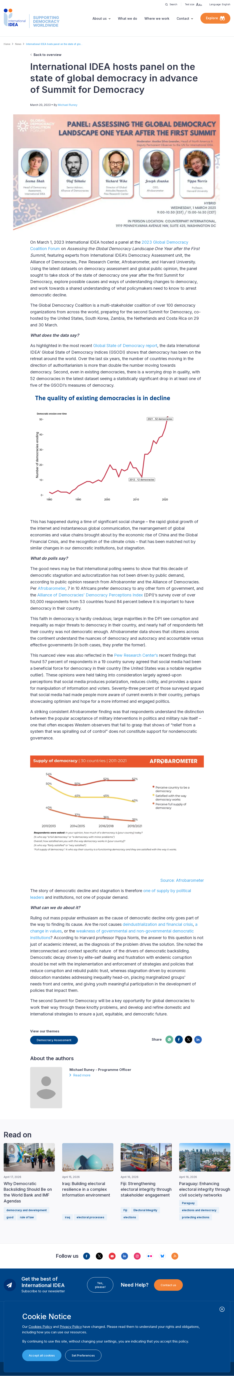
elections (129, 1217)
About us (100, 18)
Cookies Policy (40, 1326)
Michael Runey (67, 105)
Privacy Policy (71, 1326)
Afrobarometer (51, 588)
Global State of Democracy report (125, 345)
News (18, 44)
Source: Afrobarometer (182, 880)
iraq (67, 1217)
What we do (127, 18)
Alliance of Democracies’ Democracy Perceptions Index (90, 595)
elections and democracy (199, 1210)
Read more (81, 1075)
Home (7, 44)
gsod (9, 1217)
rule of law (27, 1217)
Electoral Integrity (145, 1210)
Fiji (125, 1210)
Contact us (168, 1285)
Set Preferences (83, 1355)
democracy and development (26, 1210)
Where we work (156, 18)
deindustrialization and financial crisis (158, 924)
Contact (183, 18)
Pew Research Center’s (136, 655)
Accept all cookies (42, 1355)
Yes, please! (100, 1284)
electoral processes (90, 1217)
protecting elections (195, 1217)
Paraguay (188, 1203)
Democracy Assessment (54, 1040)
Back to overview (47, 55)
